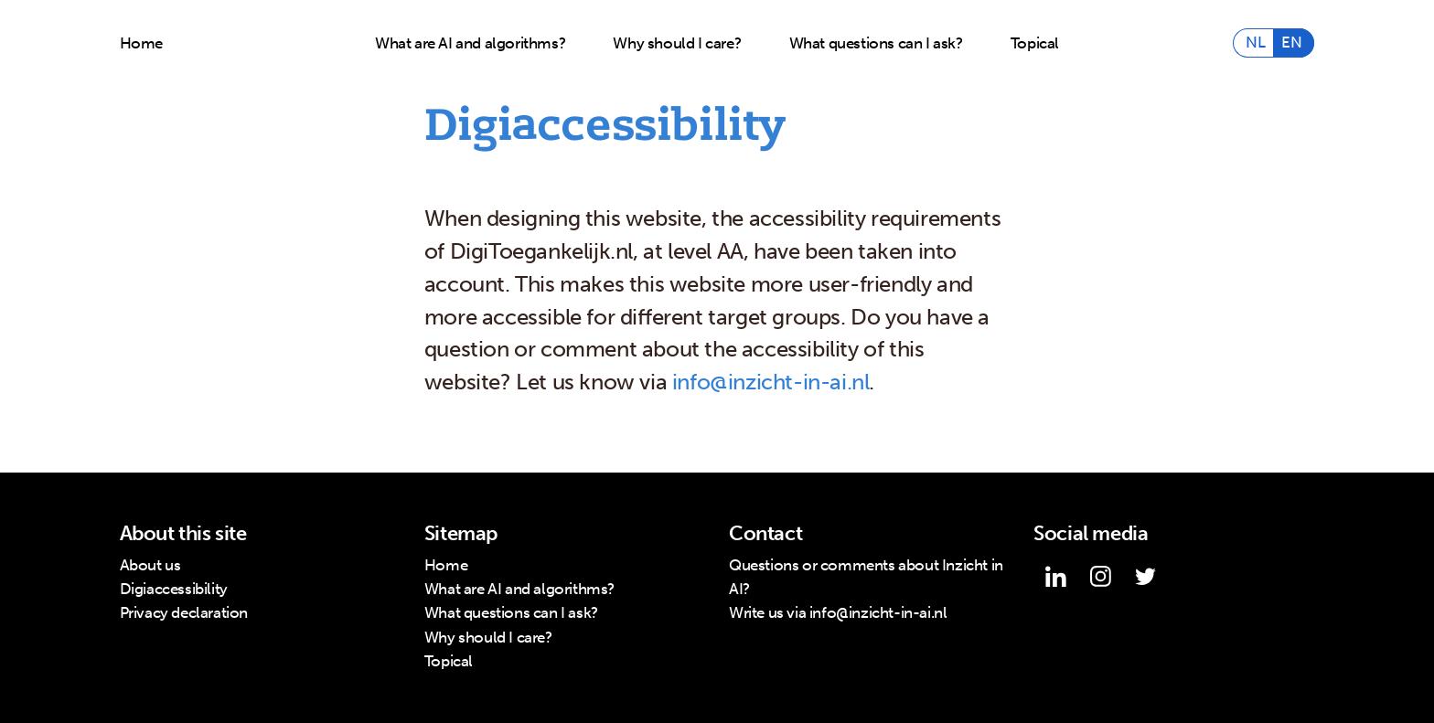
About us (150, 565)
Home (141, 43)
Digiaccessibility (174, 589)
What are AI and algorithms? (470, 43)
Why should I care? (677, 43)
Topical (1035, 43)
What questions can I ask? (876, 43)
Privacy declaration (184, 612)
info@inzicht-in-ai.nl (771, 381)
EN (1291, 43)
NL (1255, 43)
